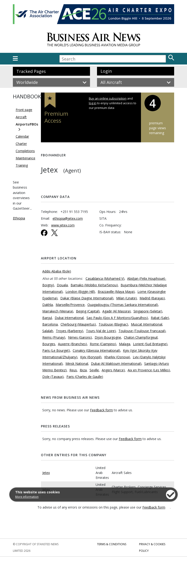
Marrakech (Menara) (57, 311)
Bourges (48, 344)
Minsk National (76, 363)
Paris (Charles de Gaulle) (84, 376)
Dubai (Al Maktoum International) (116, 363)
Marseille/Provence (70, 304)
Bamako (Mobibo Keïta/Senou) (94, 285)
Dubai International (69, 317)
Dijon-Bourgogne (108, 337)
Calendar (22, 136)
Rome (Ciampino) (103, 344)
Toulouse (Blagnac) (113, 324)
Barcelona (50, 324)
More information (27, 497)
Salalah (47, 331)
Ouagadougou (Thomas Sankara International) (122, 304)
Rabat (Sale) (160, 317)
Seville (94, 370)
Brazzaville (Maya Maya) (116, 291)
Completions (25, 151)
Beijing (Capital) (88, 311)
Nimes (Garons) (80, 337)
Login (106, 71)
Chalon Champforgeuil (141, 337)
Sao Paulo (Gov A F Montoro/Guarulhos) (117, 317)
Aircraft (21, 117)
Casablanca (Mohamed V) (105, 278)
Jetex (46, 472)
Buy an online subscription (107, 98)
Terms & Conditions (111, 544)
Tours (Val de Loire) (101, 331)
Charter (21, 143)
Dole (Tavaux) (53, 376)
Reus (73, 370)
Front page (24, 110)
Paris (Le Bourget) (56, 350)
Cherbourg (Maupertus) (78, 324)
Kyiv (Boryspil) (90, 357)
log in (92, 103)
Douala (62, 285)
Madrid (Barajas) (152, 298)
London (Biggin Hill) (80, 291)
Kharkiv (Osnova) (117, 357)
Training (22, 165)
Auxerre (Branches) (72, 344)
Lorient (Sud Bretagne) (150, 344)
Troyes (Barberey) (69, 331)
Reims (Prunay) (53, 337)
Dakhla (47, 304)
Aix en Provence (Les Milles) (149, 370)
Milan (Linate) (126, 298)
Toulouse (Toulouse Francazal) (142, 331)
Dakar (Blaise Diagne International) (86, 298)
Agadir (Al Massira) (116, 311)
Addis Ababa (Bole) (56, 271)
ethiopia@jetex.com (68, 218)
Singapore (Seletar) (147, 311)
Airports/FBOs (27, 124)
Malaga (124, 344)
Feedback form (101, 410)
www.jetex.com (63, 225)
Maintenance (25, 158)
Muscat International (146, 324)
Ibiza (83, 370)
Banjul (47, 317)
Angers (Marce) (113, 370)
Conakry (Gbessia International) (96, 350)
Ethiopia (19, 218)
